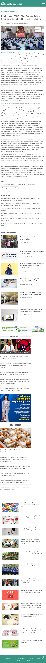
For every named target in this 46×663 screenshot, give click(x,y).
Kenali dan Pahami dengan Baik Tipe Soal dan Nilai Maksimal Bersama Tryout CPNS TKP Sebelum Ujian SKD (32, 266)
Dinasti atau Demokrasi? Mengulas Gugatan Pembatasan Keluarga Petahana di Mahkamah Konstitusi (20, 204)
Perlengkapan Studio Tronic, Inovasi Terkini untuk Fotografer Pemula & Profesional (31, 530)
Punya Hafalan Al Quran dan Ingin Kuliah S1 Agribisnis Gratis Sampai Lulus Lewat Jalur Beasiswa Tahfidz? (31, 237)
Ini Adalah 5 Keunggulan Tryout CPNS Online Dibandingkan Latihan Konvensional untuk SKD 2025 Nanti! (20, 199)
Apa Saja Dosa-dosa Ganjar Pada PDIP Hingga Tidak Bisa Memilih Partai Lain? (22, 224)
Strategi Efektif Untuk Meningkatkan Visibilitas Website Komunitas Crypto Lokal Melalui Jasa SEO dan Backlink (31, 605)
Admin (26, 23)
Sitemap (38, 658)
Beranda (7, 658)
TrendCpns (5, 188)
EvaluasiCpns (21, 184)
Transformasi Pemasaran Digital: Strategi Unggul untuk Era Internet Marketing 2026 (30, 541)
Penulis (23, 284)
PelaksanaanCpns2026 (8, 184)
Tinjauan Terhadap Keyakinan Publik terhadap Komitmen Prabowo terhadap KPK (20, 209)
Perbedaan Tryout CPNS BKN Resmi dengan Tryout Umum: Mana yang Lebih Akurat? (21, 219)
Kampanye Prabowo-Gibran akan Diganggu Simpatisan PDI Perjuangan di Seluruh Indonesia (14, 351)
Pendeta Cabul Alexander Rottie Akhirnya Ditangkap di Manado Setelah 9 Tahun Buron (31, 580)
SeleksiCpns (14, 188)
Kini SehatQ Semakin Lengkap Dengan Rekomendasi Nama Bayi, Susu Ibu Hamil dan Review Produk (31, 631)
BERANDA (4, 11)
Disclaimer (30, 658)
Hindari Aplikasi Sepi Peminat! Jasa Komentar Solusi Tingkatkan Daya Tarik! (30, 504)
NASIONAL (13, 11)
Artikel (14, 658)
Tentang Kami (21, 658)
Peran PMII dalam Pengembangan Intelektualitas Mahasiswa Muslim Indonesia (21, 214)
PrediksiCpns (31, 184)
